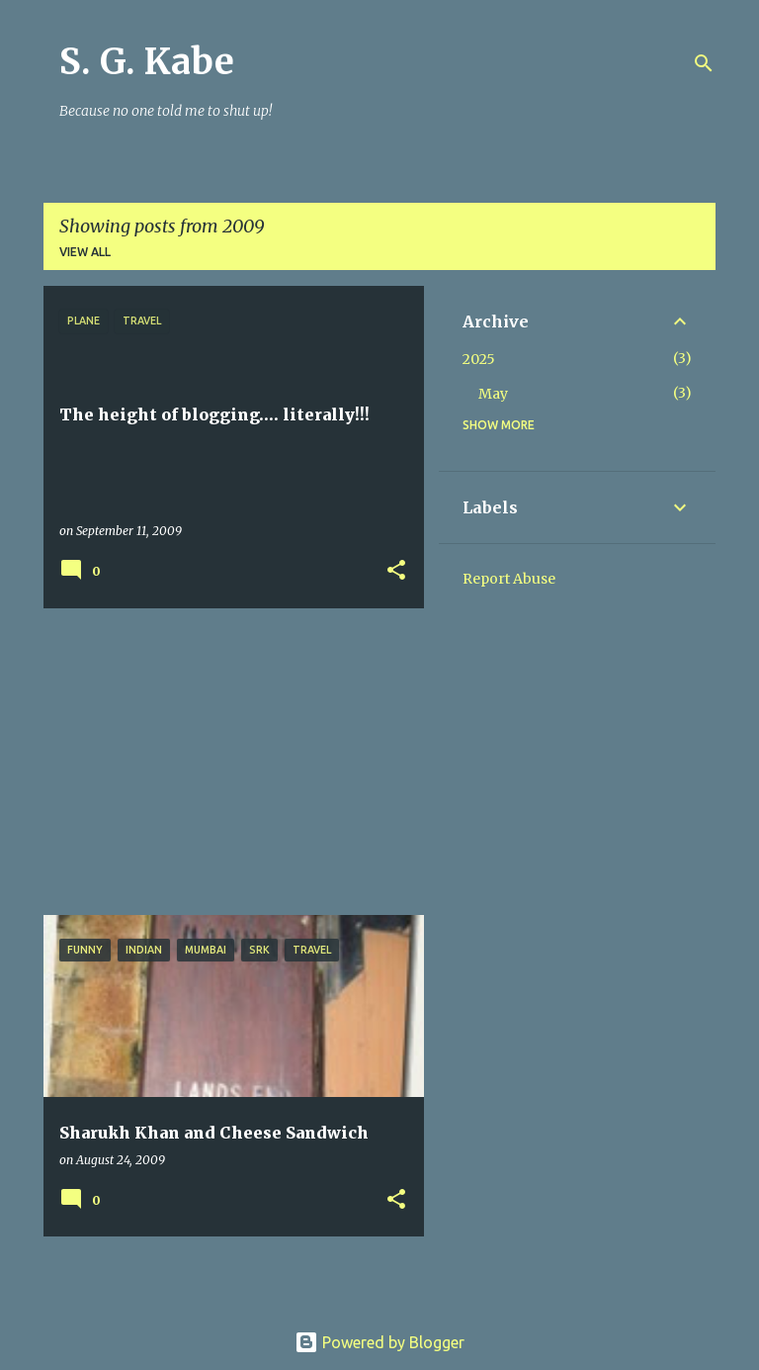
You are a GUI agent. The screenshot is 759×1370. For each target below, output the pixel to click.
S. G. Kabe (146, 62)
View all (85, 251)
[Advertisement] (226, 761)
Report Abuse (509, 579)
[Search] (704, 63)
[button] (396, 571)
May (493, 394)
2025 (479, 359)
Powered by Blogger (379, 1342)
